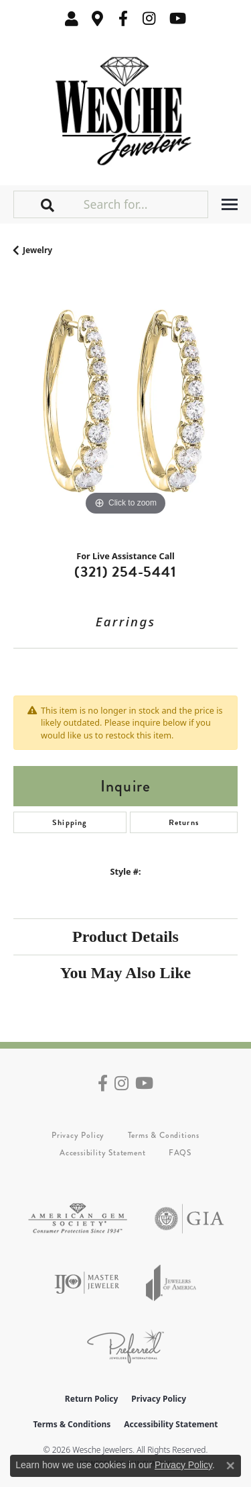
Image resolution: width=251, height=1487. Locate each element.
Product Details (125, 936)
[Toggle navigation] (229, 204)
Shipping (70, 822)
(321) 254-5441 (125, 572)
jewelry (37, 250)
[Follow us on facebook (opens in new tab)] (123, 18)
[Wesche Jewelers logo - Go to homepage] (125, 107)
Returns (184, 822)
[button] (71, 18)
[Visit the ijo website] (86, 1282)
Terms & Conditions (163, 1135)
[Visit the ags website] (77, 1218)
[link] (98, 18)
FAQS (180, 1153)
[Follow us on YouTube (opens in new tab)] (177, 18)
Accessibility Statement (102, 1153)
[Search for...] (144, 204)
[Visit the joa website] (171, 1282)
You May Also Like (125, 972)
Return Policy (91, 1398)
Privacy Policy (78, 1135)
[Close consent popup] (230, 1465)
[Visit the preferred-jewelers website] (125, 1346)
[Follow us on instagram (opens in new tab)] (149, 18)
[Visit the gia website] (189, 1219)
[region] (125, 406)
